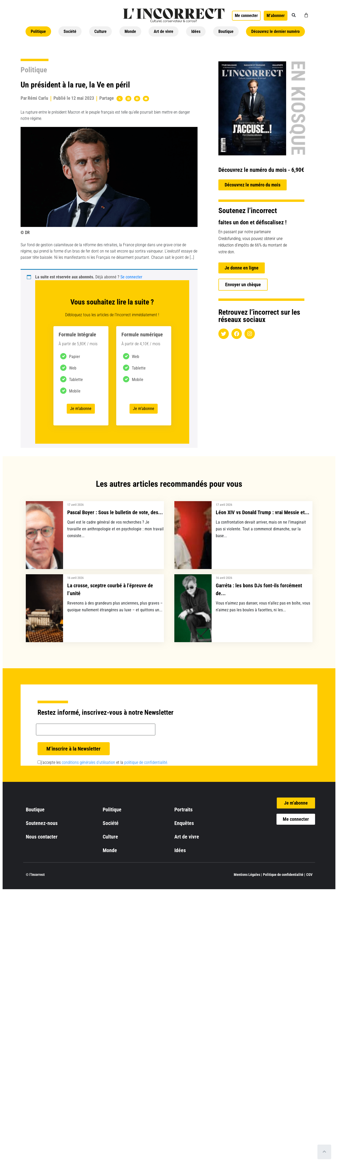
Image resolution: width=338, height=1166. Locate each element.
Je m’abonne (80, 408)
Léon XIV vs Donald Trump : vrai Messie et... (262, 512)
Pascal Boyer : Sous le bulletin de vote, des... (115, 512)
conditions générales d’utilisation (88, 762)
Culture (100, 31)
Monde (130, 31)
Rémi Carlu (38, 98)
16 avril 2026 (75, 578)
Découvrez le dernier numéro (275, 31)
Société (70, 31)
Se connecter (131, 276)
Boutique (225, 31)
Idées (195, 31)
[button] (293, 15)
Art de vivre (163, 31)
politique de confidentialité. (146, 762)
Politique (38, 31)
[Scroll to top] (324, 1152)
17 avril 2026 (75, 505)
